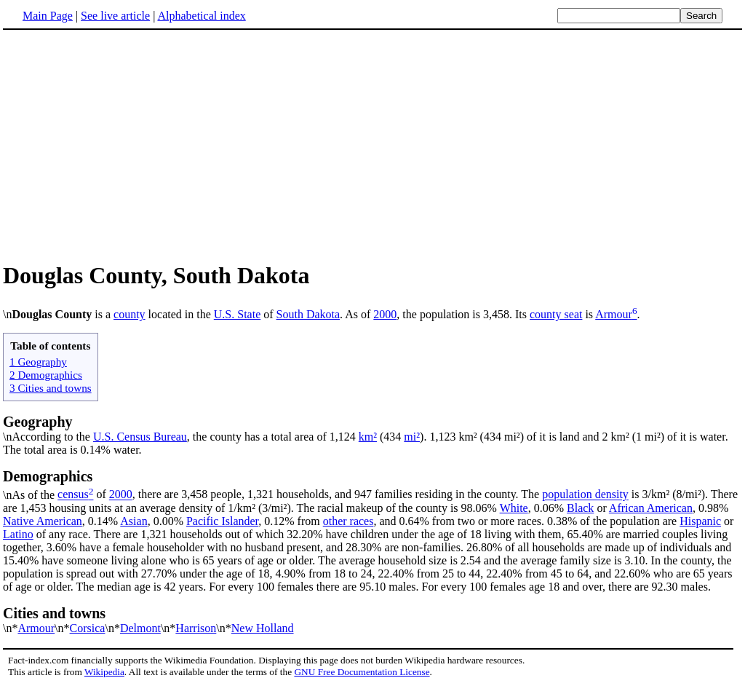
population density (585, 495)
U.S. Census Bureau (140, 436)
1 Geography (38, 361)
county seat (556, 314)
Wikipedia (104, 671)
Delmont (140, 628)
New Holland (262, 628)
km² (368, 436)
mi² (412, 436)
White (514, 508)
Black (580, 508)
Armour (613, 314)
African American (651, 508)
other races (348, 521)
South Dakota (308, 314)
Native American (42, 521)
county (129, 314)
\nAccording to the (48, 436)
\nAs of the (372, 484)
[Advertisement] (372, 145)
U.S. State (237, 314)
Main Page (48, 15)
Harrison (195, 628)
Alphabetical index (201, 15)
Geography (38, 422)
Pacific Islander (222, 521)
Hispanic (700, 521)
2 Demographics (45, 374)
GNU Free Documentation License (361, 671)
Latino (18, 534)
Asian (133, 521)
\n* (372, 619)
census (73, 495)
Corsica (87, 628)
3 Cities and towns (50, 388)
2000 (385, 314)
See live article (115, 15)
